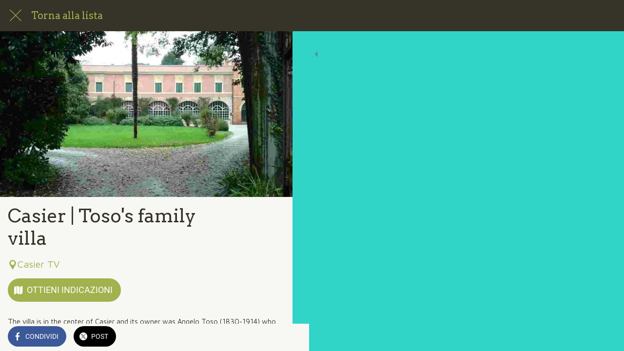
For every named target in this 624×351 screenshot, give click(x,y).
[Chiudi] (15, 15)
